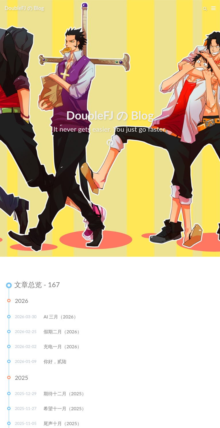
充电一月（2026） (63, 347)
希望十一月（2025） (65, 409)
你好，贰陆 (55, 362)
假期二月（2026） (63, 332)
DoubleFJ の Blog (24, 8)
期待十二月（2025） (65, 394)
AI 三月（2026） (61, 317)
